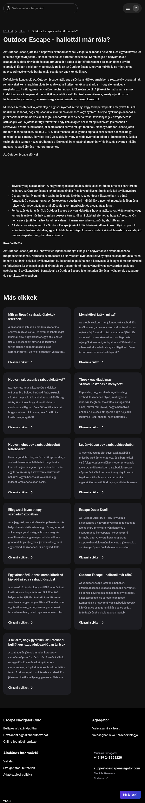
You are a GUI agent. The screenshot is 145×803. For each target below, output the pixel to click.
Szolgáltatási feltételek (19, 768)
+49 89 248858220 (108, 758)
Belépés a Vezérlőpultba (20, 728)
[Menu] (132, 8)
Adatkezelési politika (17, 774)
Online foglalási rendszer (20, 741)
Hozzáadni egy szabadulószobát (25, 735)
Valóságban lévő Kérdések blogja (115, 735)
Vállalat (8, 761)
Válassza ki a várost (106, 728)
